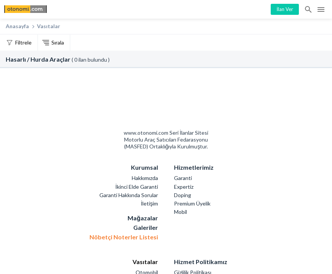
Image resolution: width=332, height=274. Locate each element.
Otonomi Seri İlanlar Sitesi (139, 101)
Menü (321, 9)
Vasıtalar (48, 26)
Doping (182, 195)
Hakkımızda (145, 178)
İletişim (149, 203)
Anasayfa (17, 26)
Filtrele (23, 42)
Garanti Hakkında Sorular (128, 195)
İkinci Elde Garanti (136, 186)
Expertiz (183, 186)
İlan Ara (308, 9)
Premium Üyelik (192, 203)
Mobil (180, 212)
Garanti (183, 178)
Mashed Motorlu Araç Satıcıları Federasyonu (193, 101)
